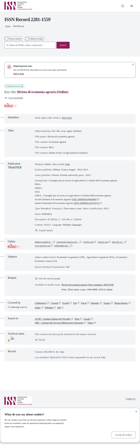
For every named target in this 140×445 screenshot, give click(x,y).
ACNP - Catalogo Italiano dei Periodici (54, 320)
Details (40, 341)
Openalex (97, 304)
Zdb (78, 309)
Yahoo (94, 324)
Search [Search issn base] (63, 45)
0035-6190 (67, 118)
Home (8, 26)
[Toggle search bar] (122, 6)
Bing (79, 320)
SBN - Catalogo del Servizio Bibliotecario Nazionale (61, 324)
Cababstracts (41, 304)
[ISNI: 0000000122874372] (87, 203)
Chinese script (36, 38)
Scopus (109, 304)
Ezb (77, 304)
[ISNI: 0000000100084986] (85, 199)
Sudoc (56, 309)
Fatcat (86, 304)
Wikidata (68, 309)
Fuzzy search (14, 38)
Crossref (55, 304)
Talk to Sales (18, 74)
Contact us (130, 400)
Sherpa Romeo (42, 309)
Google (89, 320)
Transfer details (44, 230)
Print (67, 164)
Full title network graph (48, 279)
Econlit (67, 304)
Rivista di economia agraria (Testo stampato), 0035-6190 (89, 285)
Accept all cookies (123, 434)
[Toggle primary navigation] (131, 6)
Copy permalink (14, 97)
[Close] (136, 411)
